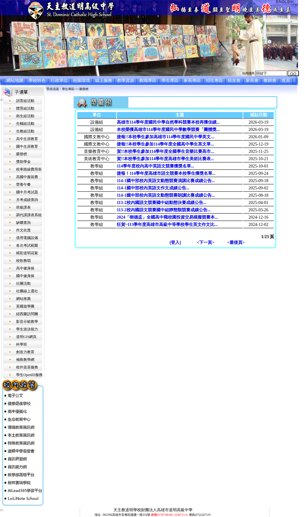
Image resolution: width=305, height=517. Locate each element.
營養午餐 (23, 184)
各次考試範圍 (27, 245)
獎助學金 (23, 162)
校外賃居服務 (27, 367)
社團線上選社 (27, 291)
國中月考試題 (27, 192)
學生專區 (171, 80)
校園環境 (82, 80)
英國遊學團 (25, 306)
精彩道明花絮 (27, 253)
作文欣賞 (23, 230)
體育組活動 (25, 108)
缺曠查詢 (23, 222)
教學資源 (126, 80)
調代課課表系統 (29, 215)
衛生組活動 (25, 116)
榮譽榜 (21, 154)
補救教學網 (25, 359)
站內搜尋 (248, 73)
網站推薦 (23, 299)
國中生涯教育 (27, 146)
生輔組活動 (25, 123)
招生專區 (215, 80)
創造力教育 (25, 352)
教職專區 (148, 80)
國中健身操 (25, 276)
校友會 (235, 80)
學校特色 (38, 80)
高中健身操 (25, 268)
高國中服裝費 (27, 177)
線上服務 (104, 80)
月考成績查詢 (27, 200)
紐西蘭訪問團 (27, 314)
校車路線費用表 (29, 169)
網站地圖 (15, 80)
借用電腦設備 (27, 238)
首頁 (286, 80)
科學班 (21, 344)
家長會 (253, 80)
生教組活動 (25, 131)
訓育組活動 (25, 101)
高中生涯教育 (27, 139)
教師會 (271, 80)
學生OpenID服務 (29, 375)
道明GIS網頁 (26, 337)
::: (1, 80)
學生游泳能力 (27, 329)
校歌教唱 (23, 260)
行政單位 (60, 80)
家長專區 (192, 80)
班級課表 (23, 207)
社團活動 (23, 283)
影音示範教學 (27, 321)
